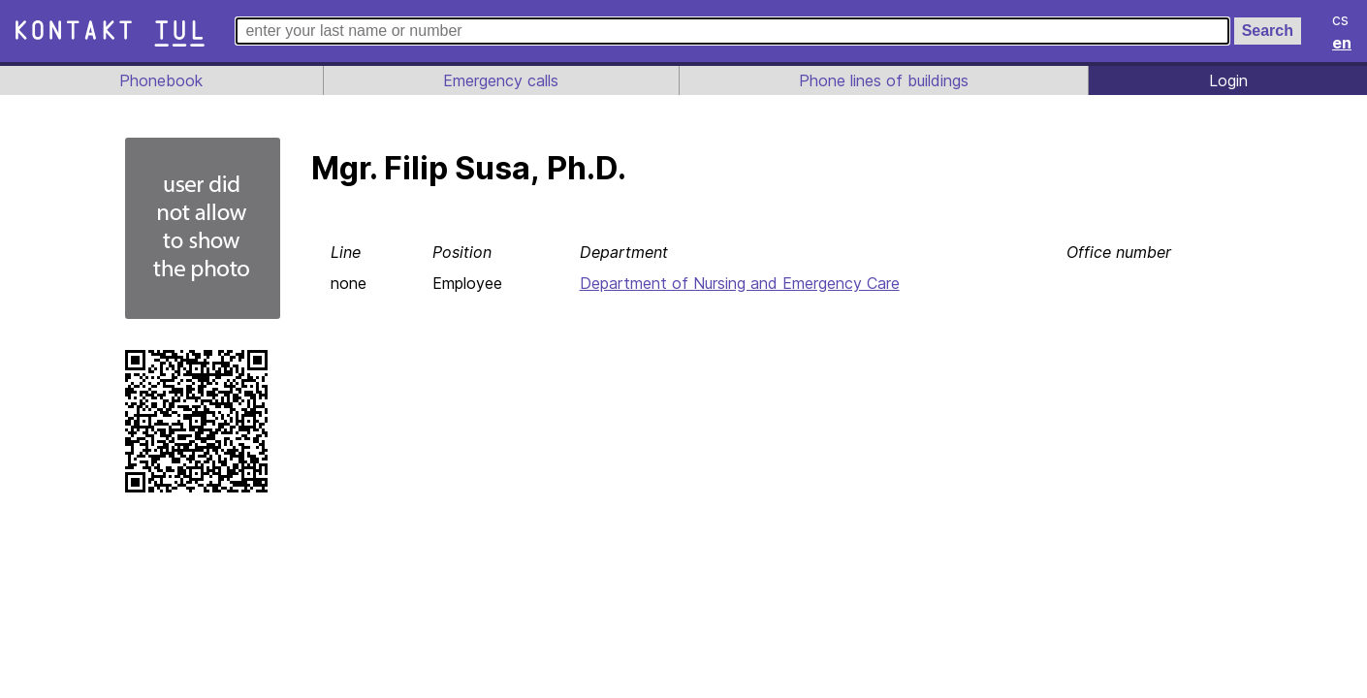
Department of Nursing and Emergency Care (743, 283)
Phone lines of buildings (883, 80)
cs (1342, 19)
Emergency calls (498, 80)
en (1342, 42)
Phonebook (160, 80)
